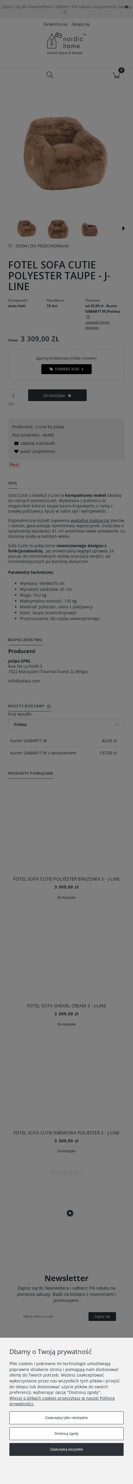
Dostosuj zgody (66, 1434)
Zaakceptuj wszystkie (66, 1449)
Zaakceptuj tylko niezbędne (66, 1418)
